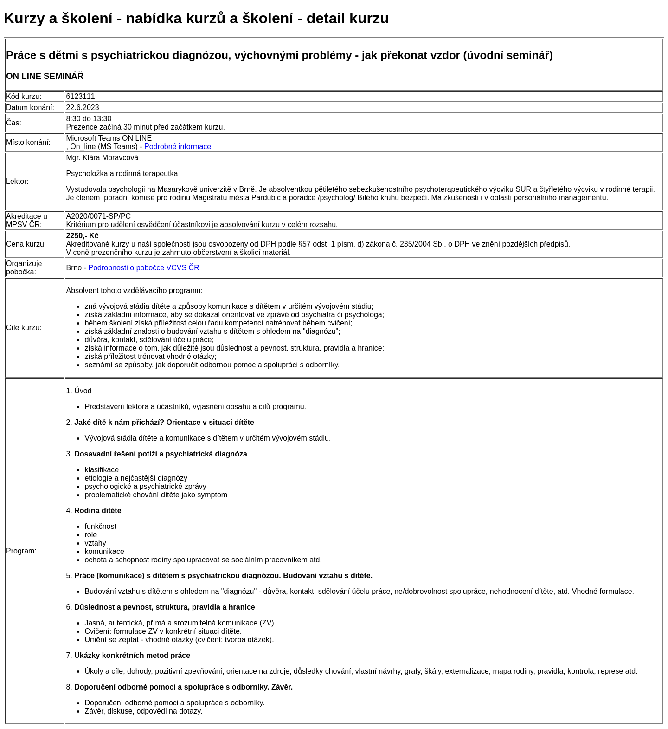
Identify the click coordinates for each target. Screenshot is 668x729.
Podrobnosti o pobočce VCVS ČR (143, 268)
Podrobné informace (177, 146)
